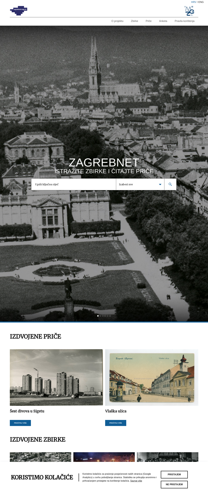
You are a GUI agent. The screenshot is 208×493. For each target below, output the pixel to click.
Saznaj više (136, 481)
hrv (193, 2)
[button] (15, 174)
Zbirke (134, 21)
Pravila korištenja (184, 21)
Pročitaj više (20, 423)
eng (201, 2)
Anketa (163, 21)
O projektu (117, 21)
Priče (149, 21)
